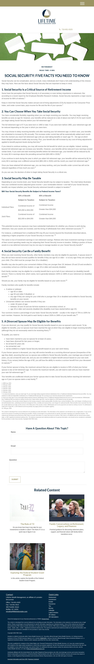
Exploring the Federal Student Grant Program (27, 574)
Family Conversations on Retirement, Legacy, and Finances (67, 525)
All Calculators (53, 617)
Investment (52, 599)
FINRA (42, 638)
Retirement (52, 597)
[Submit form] (15, 480)
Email (13, 446)
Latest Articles (53, 612)
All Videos (52, 615)
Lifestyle (51, 610)
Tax (50, 606)
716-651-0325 (66, 29)
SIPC (45, 638)
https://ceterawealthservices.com (36, 648)
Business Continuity (33, 659)
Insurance (52, 604)
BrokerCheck (45, 619)
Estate (51, 602)
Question (13, 460)
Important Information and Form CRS (17, 659)
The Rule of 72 (27, 524)
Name (13, 432)
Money (51, 608)
